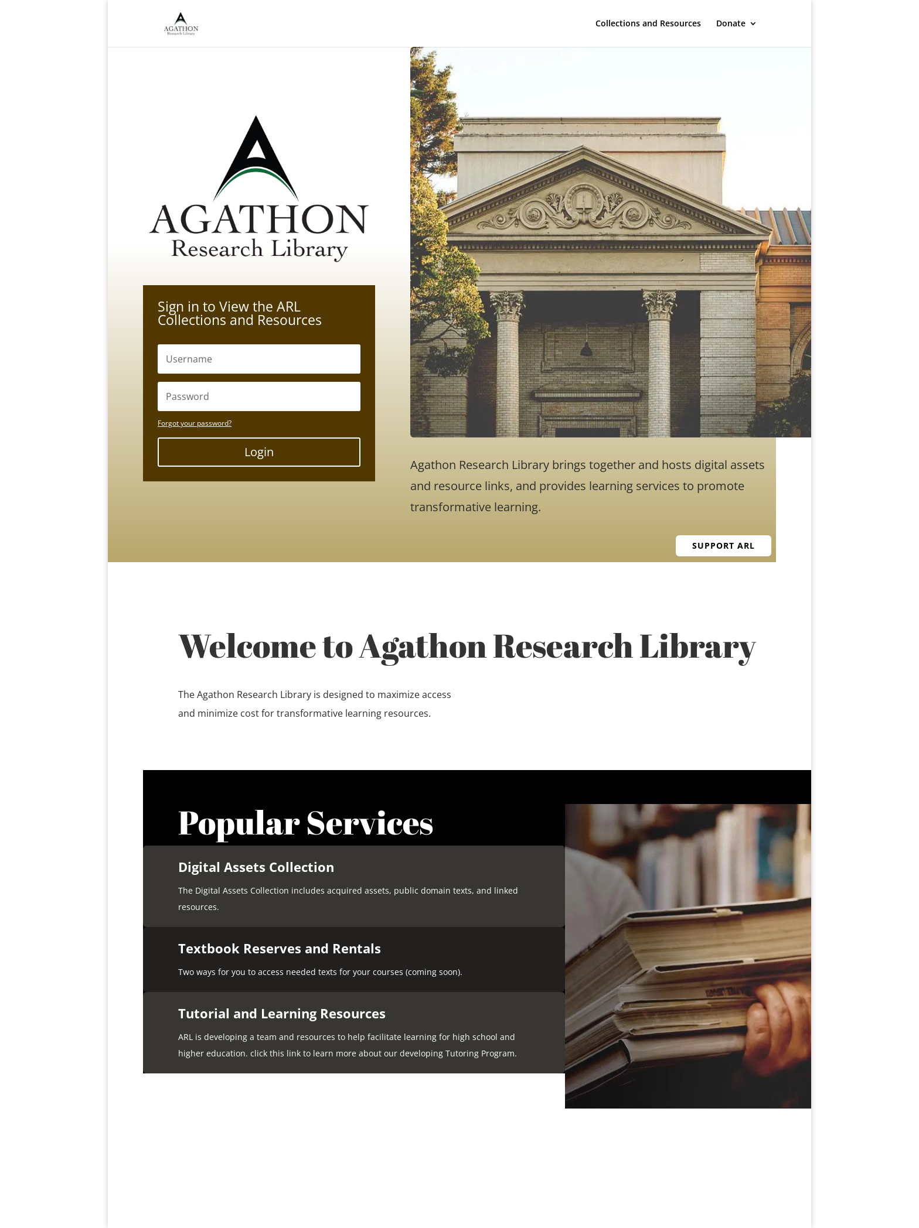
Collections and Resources (648, 24)
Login (259, 452)
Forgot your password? (195, 423)
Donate (731, 24)
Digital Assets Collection (256, 866)
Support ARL (723, 545)
